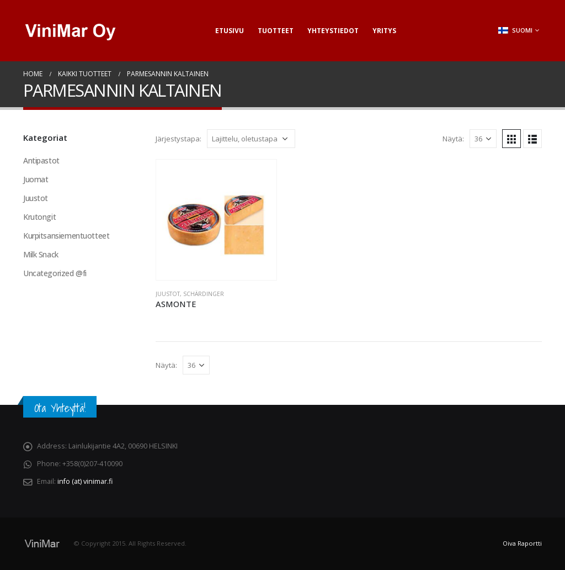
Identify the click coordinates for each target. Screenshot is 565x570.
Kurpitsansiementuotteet (66, 235)
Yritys (384, 30)
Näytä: (453, 139)
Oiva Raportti (522, 543)
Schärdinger (203, 294)
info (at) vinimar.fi (85, 481)
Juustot (168, 294)
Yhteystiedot (333, 30)
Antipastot (41, 160)
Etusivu (229, 30)
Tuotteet (276, 30)
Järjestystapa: (178, 139)
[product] (216, 220)
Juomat (35, 179)
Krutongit (39, 217)
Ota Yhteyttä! (60, 408)
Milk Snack (40, 254)
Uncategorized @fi (55, 273)
